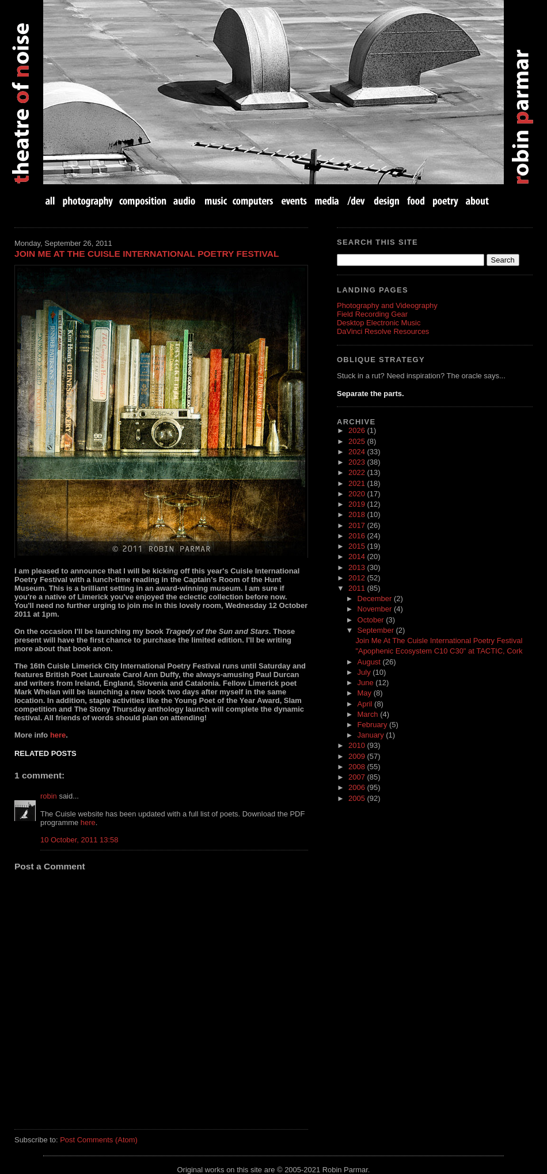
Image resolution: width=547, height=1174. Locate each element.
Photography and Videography (387, 305)
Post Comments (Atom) (99, 1139)
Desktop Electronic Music (378, 322)
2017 (357, 525)
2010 (357, 745)
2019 (357, 504)
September (377, 630)
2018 (357, 514)
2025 (357, 441)
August (370, 662)
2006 (357, 787)
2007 (357, 777)
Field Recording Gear (372, 314)
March (369, 714)
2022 (357, 472)
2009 (357, 756)
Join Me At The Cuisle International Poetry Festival (146, 254)
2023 (357, 462)
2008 (357, 766)
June (367, 682)
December (376, 598)
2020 (357, 493)
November (376, 609)
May (366, 693)
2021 (357, 483)
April (366, 704)
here (58, 735)
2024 (357, 451)
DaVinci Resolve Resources (383, 331)
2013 (357, 567)
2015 (357, 546)
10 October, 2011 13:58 (79, 839)
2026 (357, 430)
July (365, 672)
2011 (357, 588)
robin (48, 796)
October (372, 620)
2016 (357, 535)
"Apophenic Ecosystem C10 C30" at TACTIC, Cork (438, 651)
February (373, 724)
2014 (357, 556)
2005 (357, 798)
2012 (357, 577)
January (372, 735)
